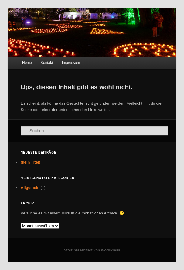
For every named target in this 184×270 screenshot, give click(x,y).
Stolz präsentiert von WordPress (92, 250)
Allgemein (30, 187)
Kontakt (47, 63)
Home (27, 63)
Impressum (71, 63)
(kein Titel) (30, 162)
